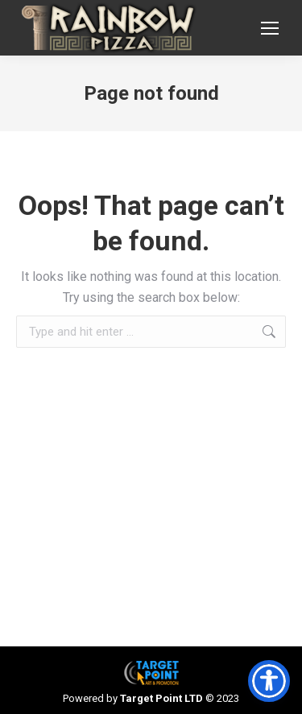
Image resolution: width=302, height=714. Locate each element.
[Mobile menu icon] (270, 28)
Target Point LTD (161, 698)
